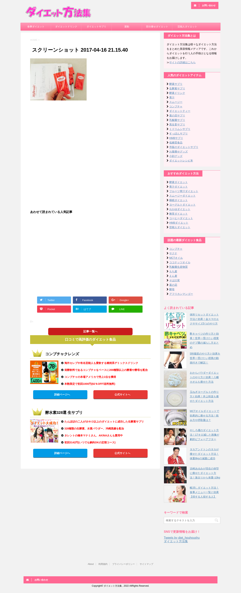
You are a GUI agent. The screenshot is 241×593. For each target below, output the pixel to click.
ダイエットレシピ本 (181, 160)
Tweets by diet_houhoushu (182, 537)
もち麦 (173, 271)
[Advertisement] (90, 130)
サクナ (173, 253)
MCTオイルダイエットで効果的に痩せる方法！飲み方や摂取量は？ (204, 416)
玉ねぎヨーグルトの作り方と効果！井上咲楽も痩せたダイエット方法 (204, 396)
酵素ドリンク (177, 92)
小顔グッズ (175, 156)
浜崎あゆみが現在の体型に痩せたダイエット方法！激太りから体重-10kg (205, 473)
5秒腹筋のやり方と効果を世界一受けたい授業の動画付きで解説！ (205, 358)
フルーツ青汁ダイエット (183, 191)
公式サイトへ (122, 394)
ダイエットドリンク (66, 26)
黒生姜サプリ (177, 124)
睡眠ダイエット (178, 200)
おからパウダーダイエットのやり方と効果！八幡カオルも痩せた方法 (204, 377)
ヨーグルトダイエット (182, 204)
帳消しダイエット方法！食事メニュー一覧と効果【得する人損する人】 (204, 492)
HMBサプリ (176, 138)
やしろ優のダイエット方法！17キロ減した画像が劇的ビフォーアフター (204, 435)
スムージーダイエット (182, 195)
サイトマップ (146, 564)
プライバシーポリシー (123, 564)
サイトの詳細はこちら (182, 62)
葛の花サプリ (177, 115)
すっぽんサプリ (178, 133)
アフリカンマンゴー (181, 293)
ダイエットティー (179, 110)
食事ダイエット (35, 26)
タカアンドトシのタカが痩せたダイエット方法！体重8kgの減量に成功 (204, 454)
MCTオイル (176, 257)
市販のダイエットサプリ (183, 147)
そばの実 (174, 280)
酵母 (172, 289)
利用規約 (103, 564)
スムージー (175, 101)
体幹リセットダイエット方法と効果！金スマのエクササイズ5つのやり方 (204, 319)
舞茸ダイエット (178, 213)
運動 (126, 26)
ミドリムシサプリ (179, 129)
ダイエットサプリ (96, 26)
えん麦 (173, 275)
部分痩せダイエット (157, 26)
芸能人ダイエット (187, 26)
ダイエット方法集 (176, 541)
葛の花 (173, 284)
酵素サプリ (175, 83)
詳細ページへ (62, 394)
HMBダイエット (178, 222)
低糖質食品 (175, 142)
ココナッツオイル (179, 262)
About (91, 564)
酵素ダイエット (178, 182)
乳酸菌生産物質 (178, 266)
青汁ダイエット (178, 186)
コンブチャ (175, 106)
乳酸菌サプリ (177, 119)
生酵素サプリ (177, 88)
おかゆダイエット (179, 209)
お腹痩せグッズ (178, 151)
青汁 (172, 97)
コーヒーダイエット (181, 218)
